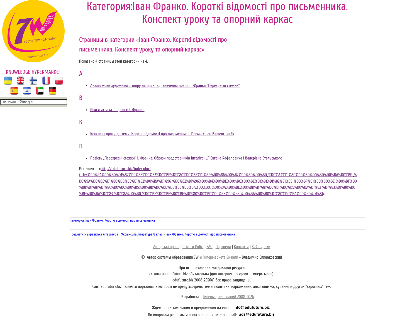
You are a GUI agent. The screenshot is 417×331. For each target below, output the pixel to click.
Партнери (223, 246)
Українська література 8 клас (141, 234)
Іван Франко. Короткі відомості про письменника (120, 220)
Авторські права (166, 246)
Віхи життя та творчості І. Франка (117, 109)
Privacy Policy (193, 246)
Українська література (102, 234)
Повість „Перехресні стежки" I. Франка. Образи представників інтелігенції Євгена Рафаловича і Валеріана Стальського (186, 158)
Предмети (77, 234)
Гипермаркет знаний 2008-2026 (228, 297)
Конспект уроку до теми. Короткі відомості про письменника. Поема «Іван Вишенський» (162, 134)
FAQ (209, 246)
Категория (77, 220)
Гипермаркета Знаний (220, 257)
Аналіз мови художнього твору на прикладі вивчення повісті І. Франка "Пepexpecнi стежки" (165, 85)
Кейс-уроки (261, 246)
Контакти (241, 246)
